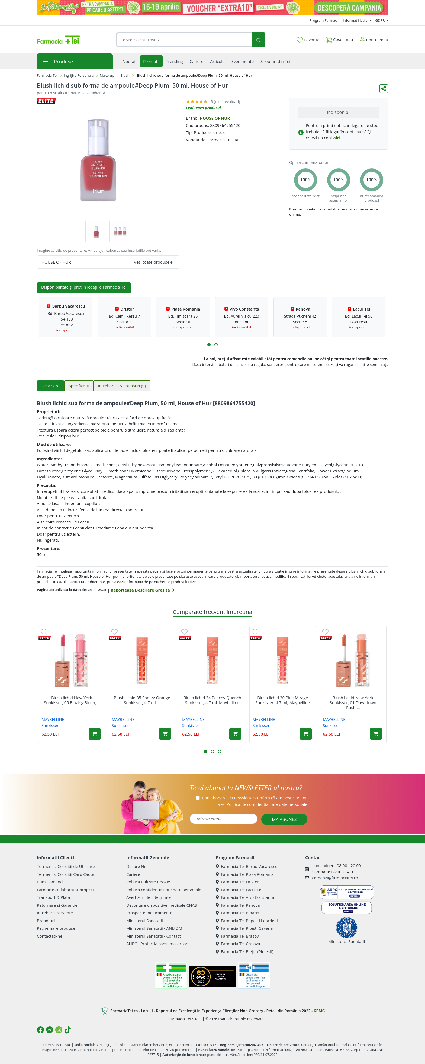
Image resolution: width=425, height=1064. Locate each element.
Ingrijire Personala (79, 75)
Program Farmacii (324, 20)
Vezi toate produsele (153, 262)
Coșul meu (339, 38)
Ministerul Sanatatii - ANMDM (154, 928)
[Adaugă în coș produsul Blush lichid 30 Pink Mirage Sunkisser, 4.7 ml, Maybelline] (306, 734)
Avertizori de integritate (148, 897)
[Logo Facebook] (40, 1029)
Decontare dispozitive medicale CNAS (161, 905)
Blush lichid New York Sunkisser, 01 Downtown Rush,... (353, 702)
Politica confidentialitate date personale (163, 889)
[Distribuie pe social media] (383, 88)
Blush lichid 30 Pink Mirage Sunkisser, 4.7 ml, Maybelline (282, 700)
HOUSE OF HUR (214, 118)
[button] (208, 345)
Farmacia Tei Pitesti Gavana (244, 928)
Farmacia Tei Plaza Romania (244, 874)
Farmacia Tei (47, 75)
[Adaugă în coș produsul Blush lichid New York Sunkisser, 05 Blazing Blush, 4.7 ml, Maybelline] (95, 734)
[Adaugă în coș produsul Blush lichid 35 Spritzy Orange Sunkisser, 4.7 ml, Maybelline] (165, 734)
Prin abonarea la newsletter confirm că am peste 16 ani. (254, 797)
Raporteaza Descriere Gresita (142, 590)
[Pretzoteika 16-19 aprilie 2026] (212, 7)
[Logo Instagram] (58, 1029)
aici (336, 137)
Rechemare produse (56, 928)
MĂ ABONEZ (284, 819)
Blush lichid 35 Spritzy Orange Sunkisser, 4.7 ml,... (142, 700)
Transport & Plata (53, 897)
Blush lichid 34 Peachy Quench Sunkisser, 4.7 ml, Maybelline (212, 700)
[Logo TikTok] (68, 1029)
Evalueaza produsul (203, 107)
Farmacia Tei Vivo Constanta (245, 897)
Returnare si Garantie (57, 905)
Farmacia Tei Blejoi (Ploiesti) (244, 951)
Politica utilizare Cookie (148, 881)
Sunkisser (50, 725)
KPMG (319, 1010)
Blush (125, 75)
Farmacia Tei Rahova (238, 905)
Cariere (133, 874)
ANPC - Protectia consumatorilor (157, 943)
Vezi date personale (262, 804)
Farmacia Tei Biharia (237, 912)
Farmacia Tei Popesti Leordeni (247, 920)
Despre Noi (136, 866)
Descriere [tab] (50, 385)
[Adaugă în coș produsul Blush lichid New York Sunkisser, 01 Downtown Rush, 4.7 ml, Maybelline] (376, 734)
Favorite (308, 40)
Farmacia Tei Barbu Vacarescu (247, 866)
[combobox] (184, 39)
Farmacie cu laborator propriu (65, 889)
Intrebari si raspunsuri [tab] (122, 385)
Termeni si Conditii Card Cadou (66, 874)
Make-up (107, 75)
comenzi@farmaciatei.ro (335, 877)
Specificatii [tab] (79, 385)
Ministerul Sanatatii (144, 920)
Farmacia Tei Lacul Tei (239, 889)
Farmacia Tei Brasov (237, 936)
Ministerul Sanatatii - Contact (153, 936)
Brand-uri (46, 920)
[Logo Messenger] (49, 1029)
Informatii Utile (355, 20)
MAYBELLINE (52, 719)
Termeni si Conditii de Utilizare (66, 866)
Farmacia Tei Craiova (238, 943)
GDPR (380, 20)
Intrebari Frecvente (55, 912)
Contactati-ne (49, 936)
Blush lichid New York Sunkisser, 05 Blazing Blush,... (71, 700)
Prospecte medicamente (149, 912)
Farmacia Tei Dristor (237, 881)
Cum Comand (50, 881)
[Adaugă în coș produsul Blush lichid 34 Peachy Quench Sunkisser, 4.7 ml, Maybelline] (235, 734)
